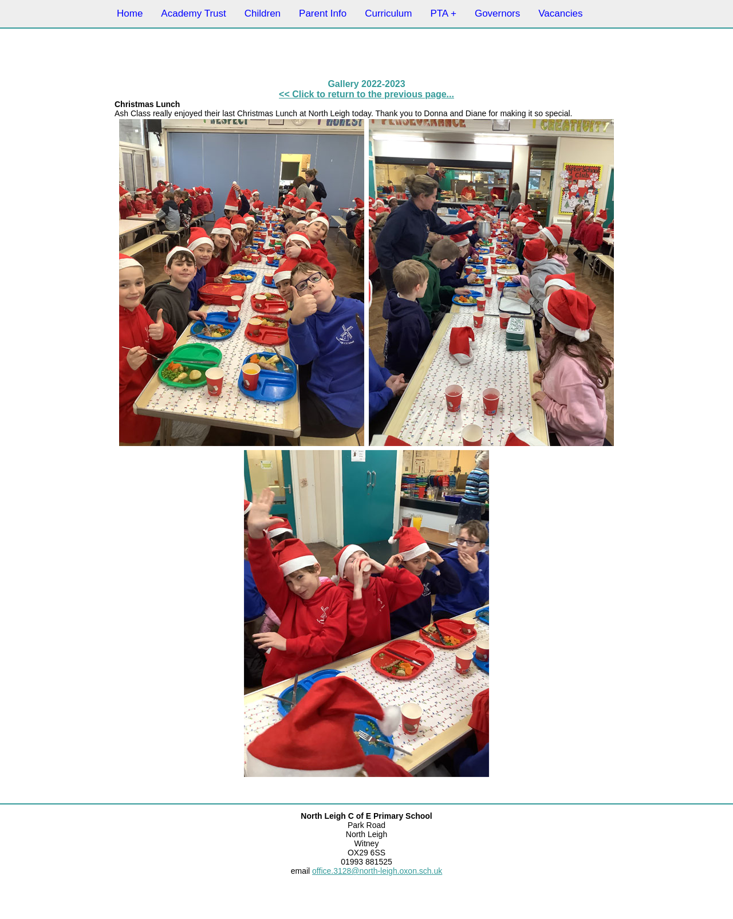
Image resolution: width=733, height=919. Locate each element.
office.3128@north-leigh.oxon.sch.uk (377, 870)
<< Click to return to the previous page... (366, 94)
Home (130, 13)
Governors (497, 13)
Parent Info (322, 13)
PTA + (443, 13)
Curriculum (388, 13)
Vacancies (560, 13)
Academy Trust (193, 13)
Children (263, 13)
